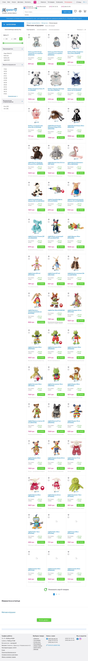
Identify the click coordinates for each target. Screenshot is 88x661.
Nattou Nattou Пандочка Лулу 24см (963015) (75, 52)
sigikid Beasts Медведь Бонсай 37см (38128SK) (35, 163)
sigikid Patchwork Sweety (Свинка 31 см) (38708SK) (76, 200)
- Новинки (36, 638)
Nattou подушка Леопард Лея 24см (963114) (56, 89)
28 (5, 89)
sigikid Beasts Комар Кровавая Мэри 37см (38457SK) (54, 127)
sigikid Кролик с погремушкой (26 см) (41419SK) (35, 311)
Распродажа (68, 2)
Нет (6, 108)
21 (5, 76)
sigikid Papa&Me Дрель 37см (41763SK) (55, 200)
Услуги (14, 2)
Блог (8, 2)
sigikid (7, 60)
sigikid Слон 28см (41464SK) (73, 532)
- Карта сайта (37, 647)
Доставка (20, 2)
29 (5, 87)
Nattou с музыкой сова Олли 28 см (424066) (35, 126)
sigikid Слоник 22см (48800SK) (54, 569)
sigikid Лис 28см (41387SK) (56, 310)
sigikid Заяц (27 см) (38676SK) (54, 274)
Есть (6, 106)
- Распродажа (37, 644)
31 (5, 93)
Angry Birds (8, 53)
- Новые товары (37, 645)
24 (5, 78)
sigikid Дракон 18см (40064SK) (74, 237)
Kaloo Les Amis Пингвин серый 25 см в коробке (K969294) (55, 53)
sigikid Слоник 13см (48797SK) (34, 569)
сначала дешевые (54, 29)
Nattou (6, 58)
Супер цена (59, 2)
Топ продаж (51, 2)
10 (5, 71)
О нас (4, 2)
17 (5, 69)
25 (5, 84)
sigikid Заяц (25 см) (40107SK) (34, 274)
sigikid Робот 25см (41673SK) (53, 532)
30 (5, 91)
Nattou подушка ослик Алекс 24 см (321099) (75, 89)
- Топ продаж (36, 640)
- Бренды (35, 649)
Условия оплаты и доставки (10, 654)
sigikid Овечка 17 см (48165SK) (74, 458)
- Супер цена (36, 642)
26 (5, 82)
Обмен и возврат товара (9, 657)
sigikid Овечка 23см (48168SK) (34, 495)
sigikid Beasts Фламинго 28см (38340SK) (75, 163)
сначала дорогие (42, 29)
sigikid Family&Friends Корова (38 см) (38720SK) (36, 200)
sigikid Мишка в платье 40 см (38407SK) (36, 421)
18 (5, 73)
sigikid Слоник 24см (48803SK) (74, 569)
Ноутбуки (27, 14)
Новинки (43, 2)
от (3, 38)
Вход (78, 2)
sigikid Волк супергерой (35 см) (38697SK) (55, 237)
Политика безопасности (9, 652)
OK (21, 39)
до (11, 38)
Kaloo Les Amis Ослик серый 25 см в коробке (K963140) (35, 53)
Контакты (28, 2)
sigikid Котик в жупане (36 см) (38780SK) (76, 274)
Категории (10, 24)
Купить (42, 63)
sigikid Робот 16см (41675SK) (34, 532)
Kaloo (6, 55)
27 (5, 80)
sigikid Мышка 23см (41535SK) (34, 458)
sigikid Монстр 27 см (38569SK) (54, 421)
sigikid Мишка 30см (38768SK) (74, 384)
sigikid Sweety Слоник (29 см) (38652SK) (36, 237)
